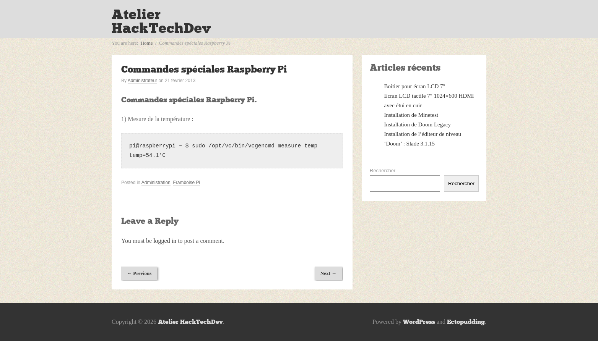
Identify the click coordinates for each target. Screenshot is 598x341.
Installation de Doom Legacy (417, 124)
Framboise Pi (186, 182)
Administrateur (142, 80)
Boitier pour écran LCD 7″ (414, 86)
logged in (164, 241)
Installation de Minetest (411, 115)
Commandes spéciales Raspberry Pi (204, 69)
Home (147, 43)
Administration (156, 182)
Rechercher (382, 170)
